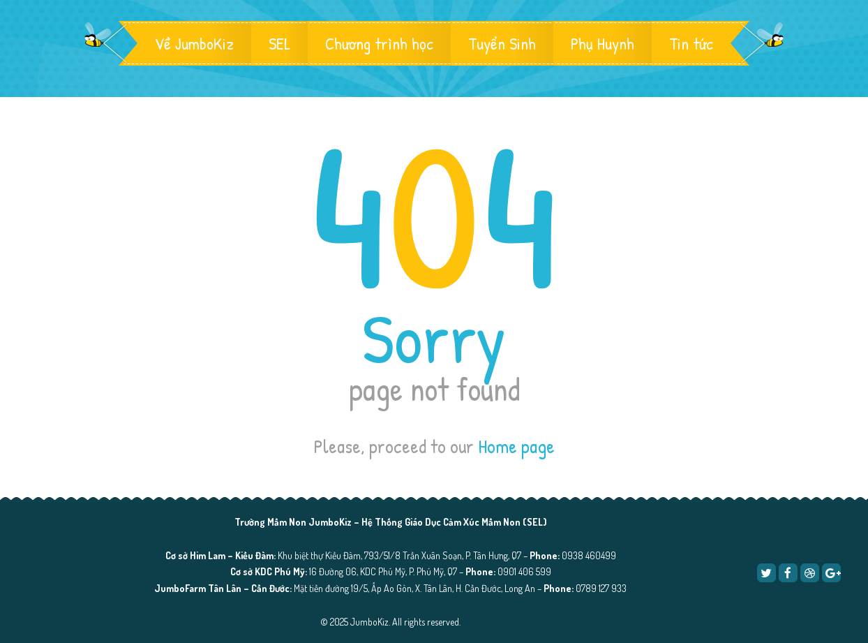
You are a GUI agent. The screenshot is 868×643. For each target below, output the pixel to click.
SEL (279, 43)
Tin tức (691, 43)
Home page (516, 446)
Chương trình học (379, 43)
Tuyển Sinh (502, 43)
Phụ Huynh (602, 43)
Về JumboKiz (194, 43)
